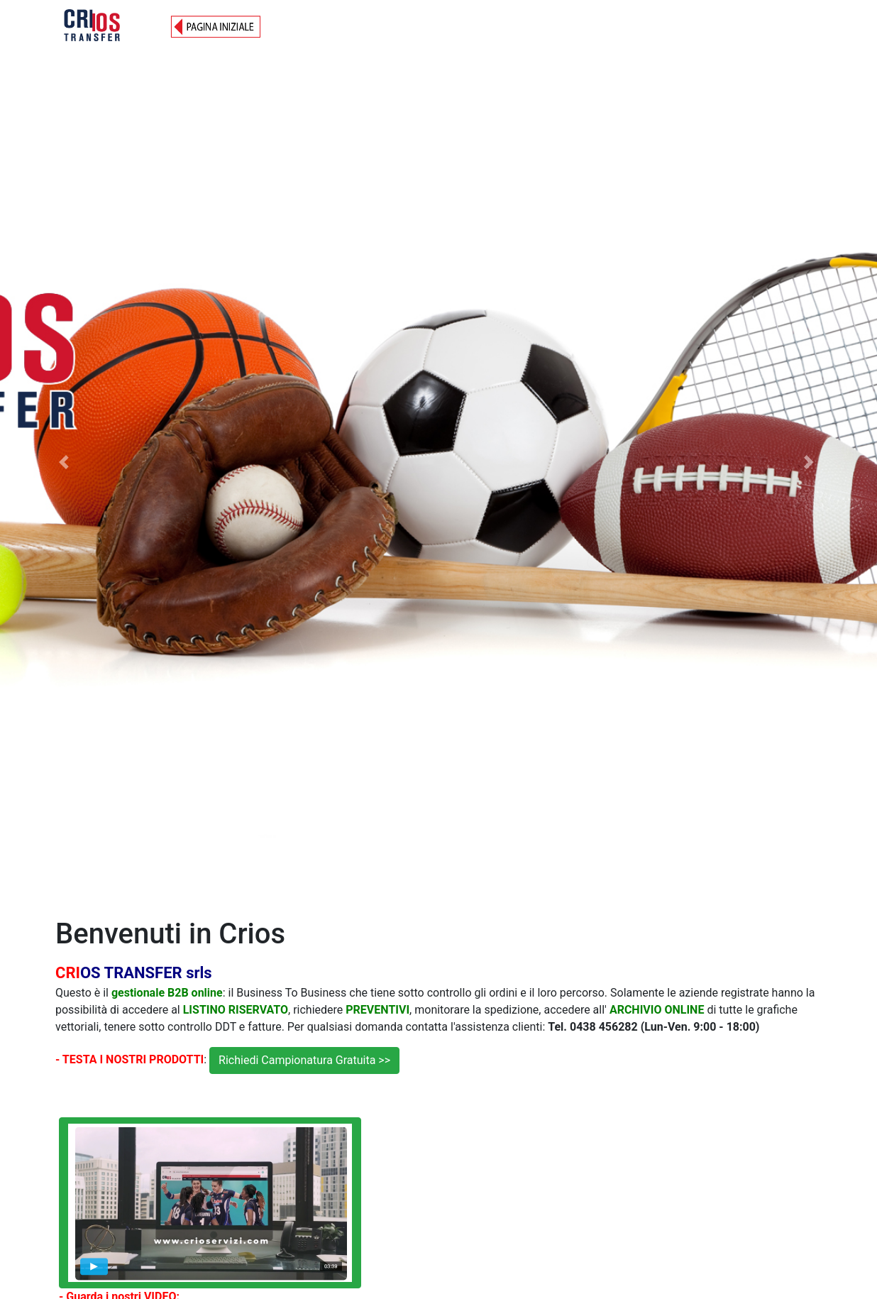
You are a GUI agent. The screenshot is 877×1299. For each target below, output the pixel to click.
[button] (65, 462)
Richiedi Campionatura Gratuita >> (304, 1060)
